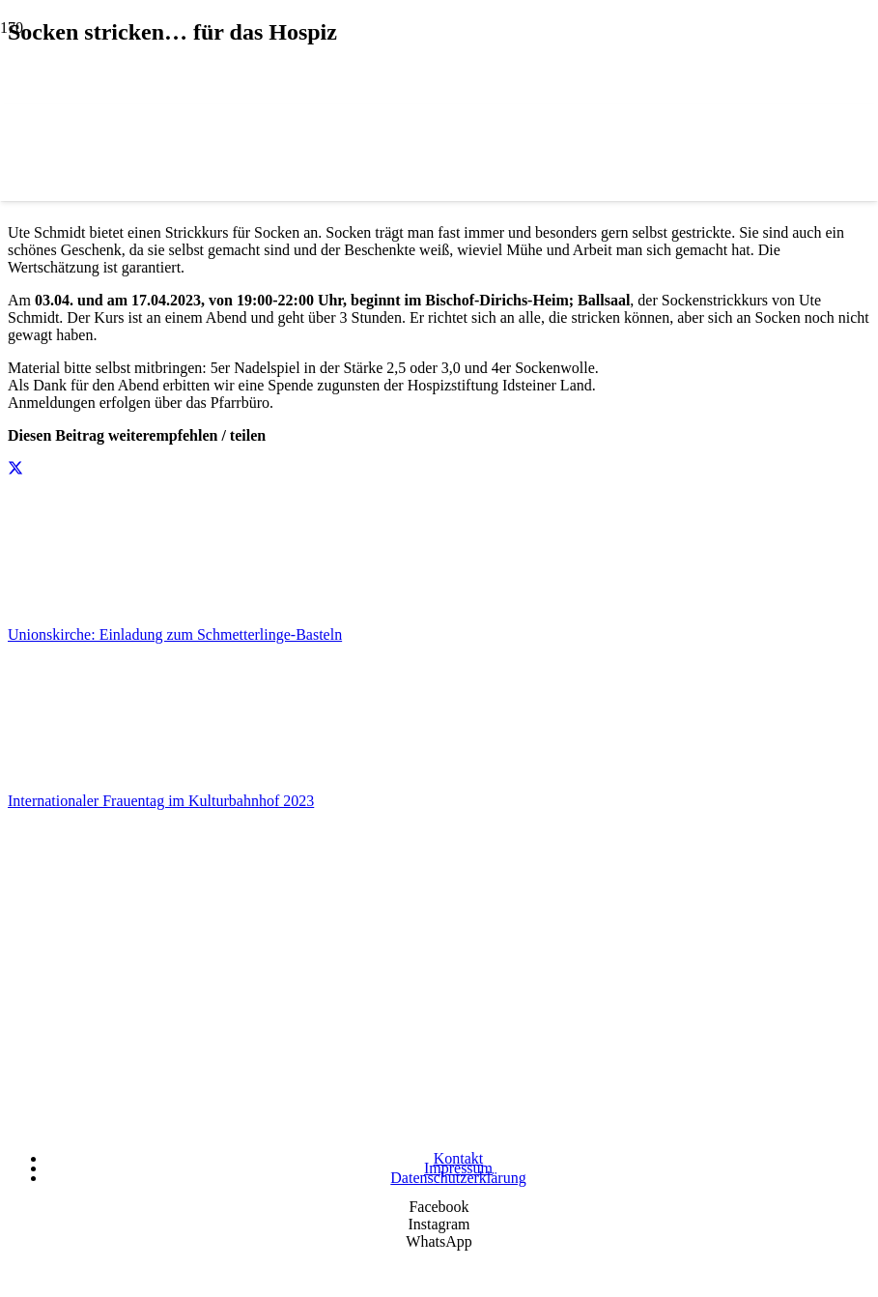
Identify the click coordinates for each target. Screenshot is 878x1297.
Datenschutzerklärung (457, 1177)
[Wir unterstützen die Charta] (439, 1129)
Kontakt (459, 1158)
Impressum (458, 1168)
